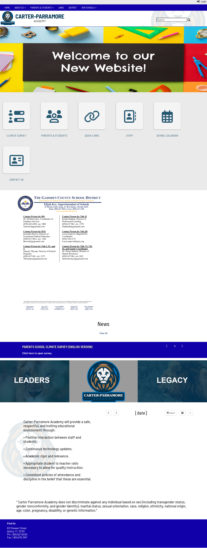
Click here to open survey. (37, 353)
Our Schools (89, 7)
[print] (182, 413)
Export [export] (171, 412)
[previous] (108, 413)
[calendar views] (190, 413)
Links (61, 7)
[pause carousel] (175, 346)
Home (7, 7)
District (73, 7)
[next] (116, 413)
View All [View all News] (103, 333)
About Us (20, 7)
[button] (167, 350)
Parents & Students (42, 7)
